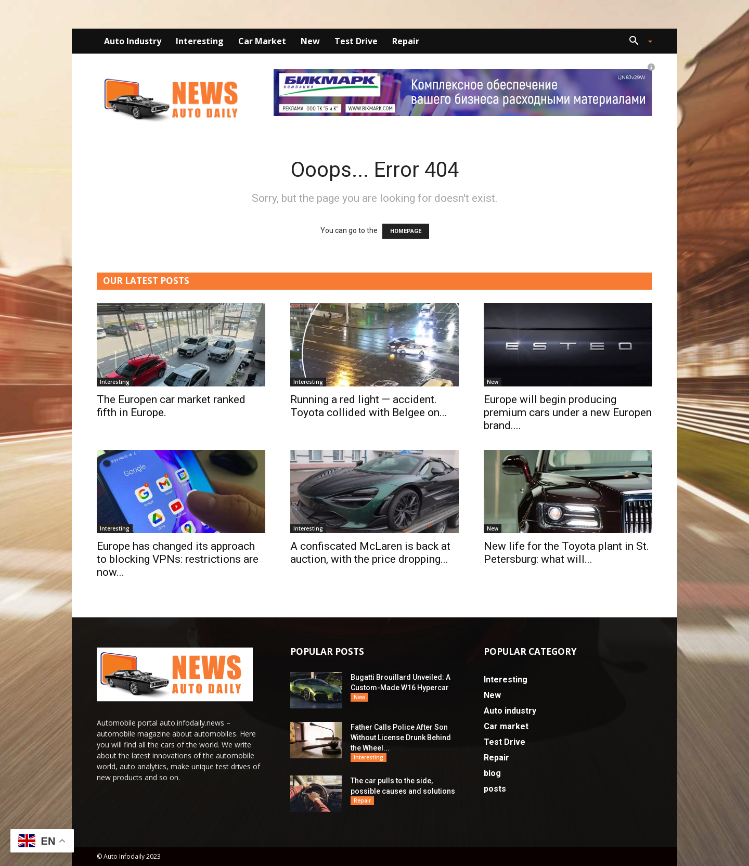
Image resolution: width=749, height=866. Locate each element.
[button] (636, 42)
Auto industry (132, 41)
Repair (405, 41)
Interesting (200, 41)
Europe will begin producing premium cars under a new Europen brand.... (568, 412)
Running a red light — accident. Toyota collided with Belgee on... (368, 406)
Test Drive (356, 41)
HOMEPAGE (405, 231)
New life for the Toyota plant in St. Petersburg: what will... (566, 552)
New (310, 41)
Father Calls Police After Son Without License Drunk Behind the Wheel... (401, 737)
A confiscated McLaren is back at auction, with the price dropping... (370, 552)
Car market (262, 41)
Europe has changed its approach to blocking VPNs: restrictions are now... (178, 559)
